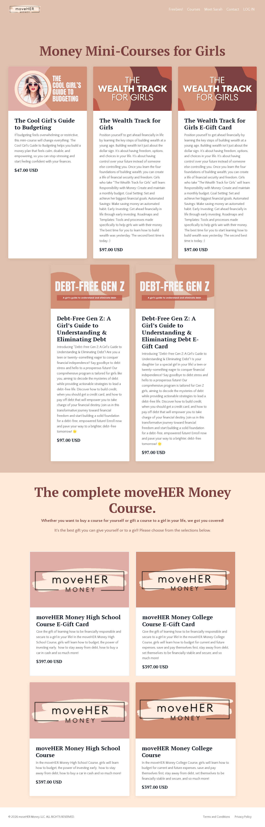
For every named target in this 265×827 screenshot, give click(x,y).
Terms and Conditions (216, 817)
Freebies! (175, 9)
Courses (193, 9)
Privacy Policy (243, 817)
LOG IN (249, 9)
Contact (232, 9)
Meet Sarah (213, 9)
